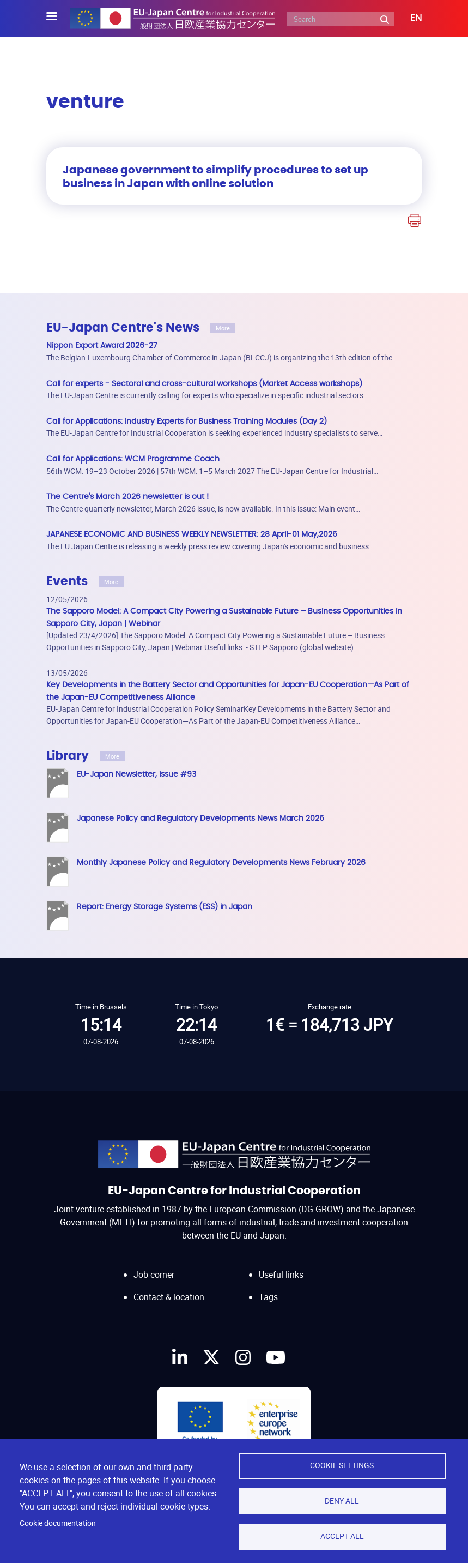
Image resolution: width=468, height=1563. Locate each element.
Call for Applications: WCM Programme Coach (133, 459)
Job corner (153, 1275)
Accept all (342, 1536)
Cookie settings (342, 1465)
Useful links (281, 1275)
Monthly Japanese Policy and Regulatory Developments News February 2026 (221, 862)
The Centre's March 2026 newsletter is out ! (127, 496)
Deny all (342, 1501)
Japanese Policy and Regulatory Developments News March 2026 (200, 818)
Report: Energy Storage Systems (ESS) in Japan (164, 907)
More (223, 328)
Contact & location (168, 1297)
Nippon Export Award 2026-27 (101, 345)
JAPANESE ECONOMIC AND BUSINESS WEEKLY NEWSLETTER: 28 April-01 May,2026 (191, 534)
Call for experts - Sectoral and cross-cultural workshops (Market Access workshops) (204, 384)
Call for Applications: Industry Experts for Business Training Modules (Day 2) (186, 421)
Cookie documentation (58, 1523)
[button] (408, 18)
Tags (268, 1297)
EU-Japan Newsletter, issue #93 (136, 774)
